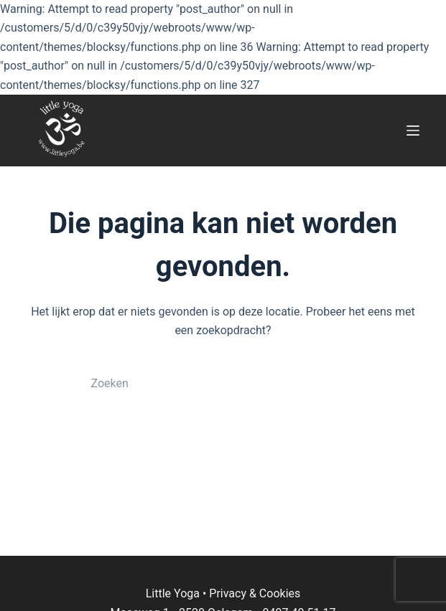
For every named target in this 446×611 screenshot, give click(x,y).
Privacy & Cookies (254, 593)
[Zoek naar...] (209, 383)
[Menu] (412, 130)
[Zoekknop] (352, 383)
